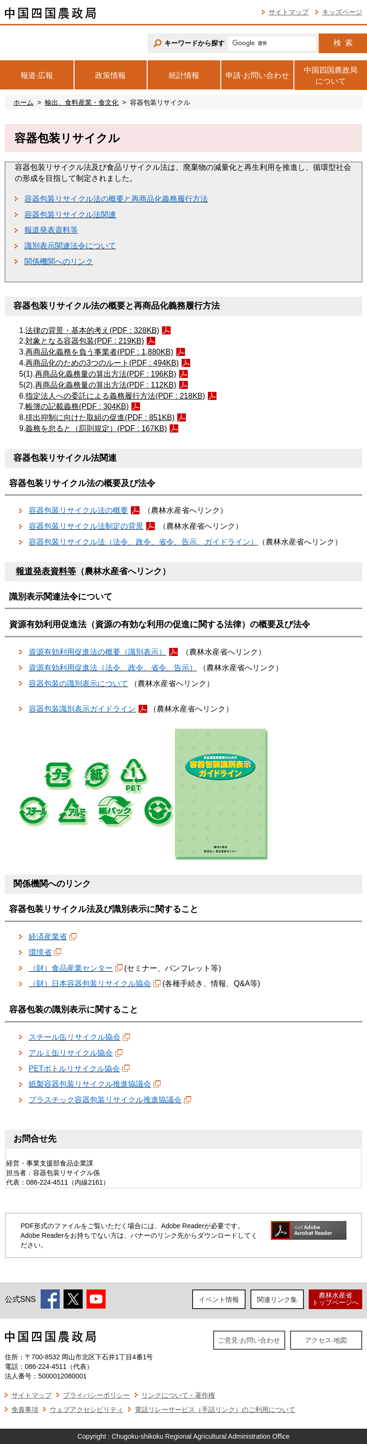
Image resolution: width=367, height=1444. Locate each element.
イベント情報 (219, 1299)
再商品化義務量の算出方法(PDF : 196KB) (105, 374)
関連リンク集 (277, 1299)
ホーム (23, 102)
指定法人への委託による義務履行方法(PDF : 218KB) (115, 396)
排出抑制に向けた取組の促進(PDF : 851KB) (99, 417)
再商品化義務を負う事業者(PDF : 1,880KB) (99, 352)
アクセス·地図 (326, 1340)
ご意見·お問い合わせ (249, 1340)
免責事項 (24, 1409)
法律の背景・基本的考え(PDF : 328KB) (92, 330)
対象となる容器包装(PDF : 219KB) (84, 341)
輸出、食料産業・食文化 (82, 102)
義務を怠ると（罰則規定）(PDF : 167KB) (96, 428)
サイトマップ (289, 12)
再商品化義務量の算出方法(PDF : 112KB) (105, 385)
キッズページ (342, 12)
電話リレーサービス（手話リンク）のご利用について (215, 1409)
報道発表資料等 (46, 571)
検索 (343, 43)
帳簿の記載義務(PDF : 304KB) (77, 406)
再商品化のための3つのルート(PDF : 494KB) (102, 363)
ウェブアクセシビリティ (86, 1409)
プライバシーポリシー (96, 1395)
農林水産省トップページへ (335, 1298)
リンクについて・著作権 (178, 1395)
